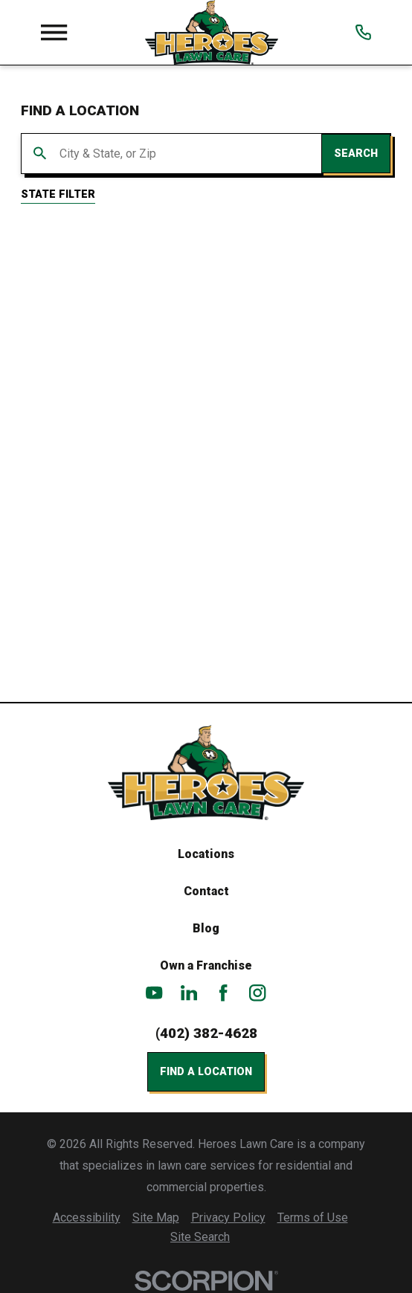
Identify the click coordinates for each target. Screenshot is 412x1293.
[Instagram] (257, 992)
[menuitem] (86, 1218)
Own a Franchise (206, 965)
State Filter (58, 194)
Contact (206, 891)
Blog (206, 928)
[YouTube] (154, 992)
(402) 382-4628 (206, 1033)
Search (356, 153)
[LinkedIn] (189, 992)
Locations (206, 854)
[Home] (211, 32)
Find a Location (206, 1071)
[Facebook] (223, 992)
